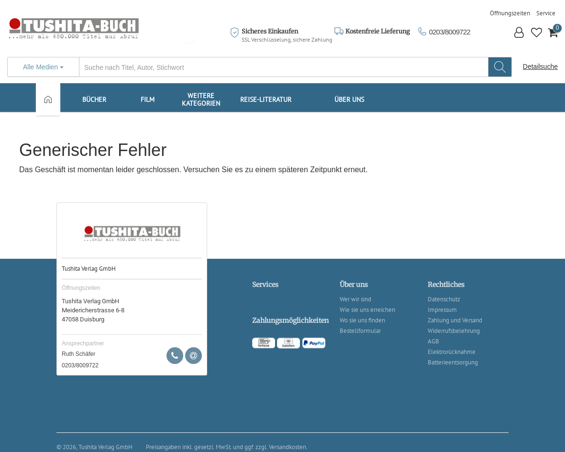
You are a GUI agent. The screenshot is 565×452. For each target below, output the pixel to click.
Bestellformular (360, 331)
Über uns (349, 99)
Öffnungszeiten (510, 13)
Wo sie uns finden (362, 320)
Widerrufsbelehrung (454, 331)
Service (545, 13)
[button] (519, 34)
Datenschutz (444, 299)
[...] (259, 67)
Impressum (442, 310)
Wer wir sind (355, 299)
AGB (433, 341)
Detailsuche (540, 66)
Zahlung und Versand (455, 320)
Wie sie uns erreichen (367, 310)
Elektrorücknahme (452, 352)
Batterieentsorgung (453, 362)
